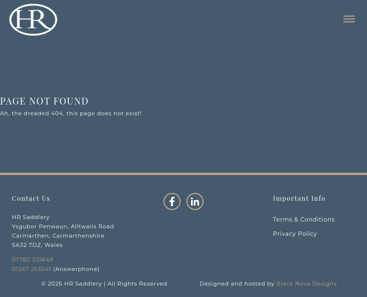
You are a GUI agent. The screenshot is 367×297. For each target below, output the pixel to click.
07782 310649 (32, 259)
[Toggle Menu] (349, 19)
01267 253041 (31, 269)
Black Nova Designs (306, 283)
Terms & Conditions (304, 219)
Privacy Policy (295, 233)
